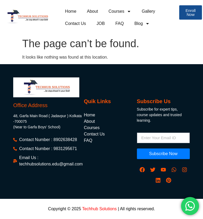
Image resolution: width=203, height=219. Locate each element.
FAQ (119, 23)
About (92, 11)
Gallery (148, 11)
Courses (120, 11)
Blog (142, 23)
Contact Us (75, 23)
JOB (100, 23)
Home (70, 11)
